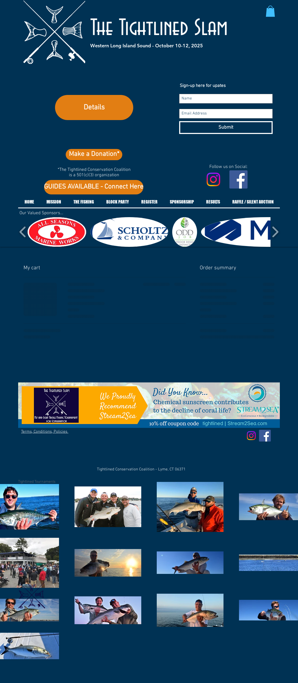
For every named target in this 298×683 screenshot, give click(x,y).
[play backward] (23, 232)
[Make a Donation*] (94, 154)
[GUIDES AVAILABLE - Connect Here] (93, 187)
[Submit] (226, 127)
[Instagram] (213, 179)
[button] (270, 11)
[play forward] (275, 232)
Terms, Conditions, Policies (44, 431)
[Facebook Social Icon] (238, 179)
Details (94, 107)
